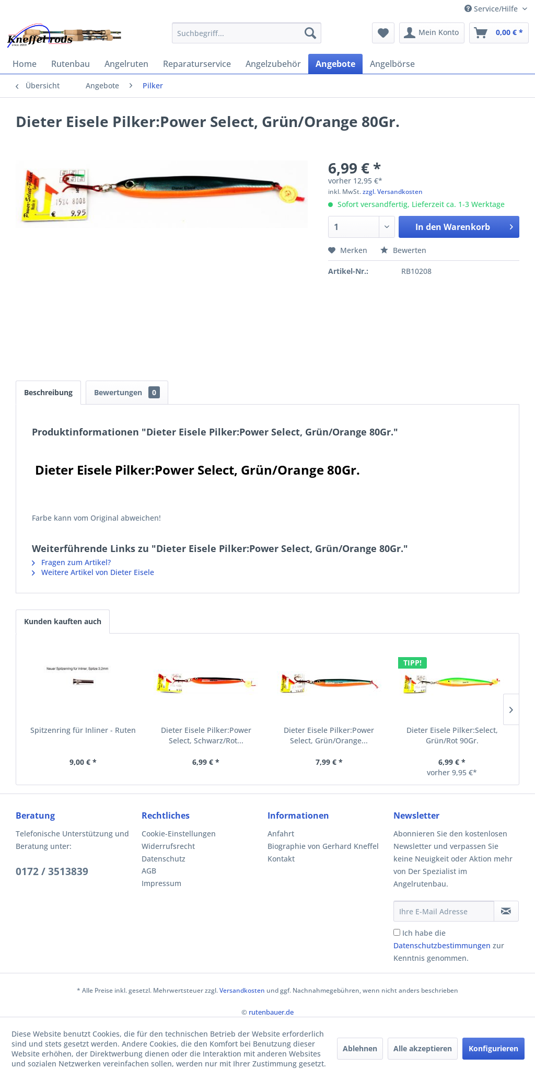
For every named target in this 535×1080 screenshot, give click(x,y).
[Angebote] (335, 64)
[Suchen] (310, 32)
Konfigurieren (493, 1048)
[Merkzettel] (383, 32)
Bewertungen (127, 392)
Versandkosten (242, 990)
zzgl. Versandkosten (393, 191)
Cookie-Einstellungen (179, 833)
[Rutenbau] (70, 64)
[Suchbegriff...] (247, 32)
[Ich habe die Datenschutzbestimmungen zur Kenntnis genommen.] (396, 932)
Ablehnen (360, 1048)
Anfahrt (281, 833)
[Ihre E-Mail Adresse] (443, 911)
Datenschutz (163, 859)
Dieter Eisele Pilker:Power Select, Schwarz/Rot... (206, 735)
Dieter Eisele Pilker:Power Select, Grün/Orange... (329, 735)
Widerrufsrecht (168, 846)
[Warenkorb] (499, 32)
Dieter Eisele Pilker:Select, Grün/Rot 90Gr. (452, 735)
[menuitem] (247, 32)
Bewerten (403, 250)
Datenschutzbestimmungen (442, 945)
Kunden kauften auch (62, 621)
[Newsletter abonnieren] (506, 911)
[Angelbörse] (392, 64)
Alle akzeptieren (422, 1048)
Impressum (161, 883)
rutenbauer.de (271, 1012)
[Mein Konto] (431, 32)
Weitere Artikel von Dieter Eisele (93, 572)
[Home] (24, 64)
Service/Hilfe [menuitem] (492, 9)
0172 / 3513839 (52, 871)
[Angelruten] (126, 64)
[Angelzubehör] (273, 64)
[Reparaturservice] (197, 64)
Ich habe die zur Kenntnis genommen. (448, 945)
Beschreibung (48, 392)
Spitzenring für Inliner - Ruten (83, 730)
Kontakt (281, 859)
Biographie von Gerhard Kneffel (323, 846)
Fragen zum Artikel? (71, 562)
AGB (149, 871)
